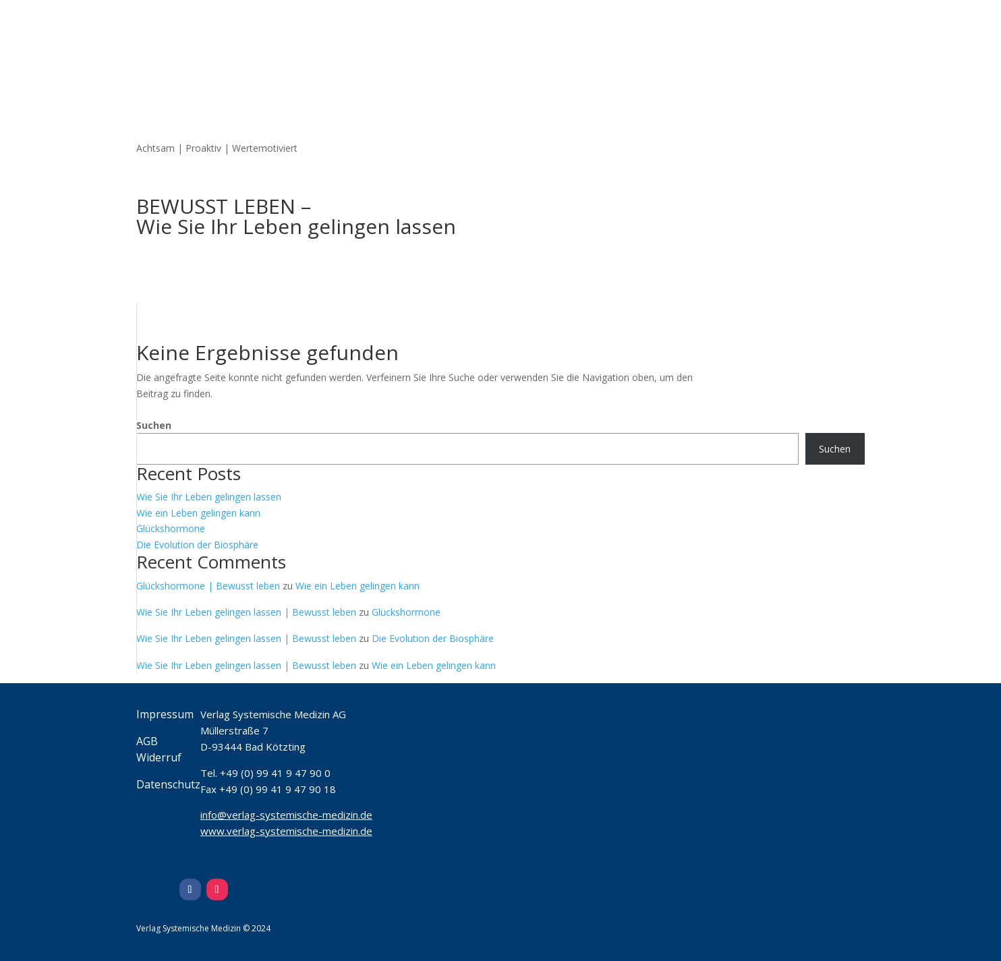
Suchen (153, 425)
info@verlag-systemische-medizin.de (286, 814)
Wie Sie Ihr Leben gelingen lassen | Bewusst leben (246, 612)
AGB (147, 741)
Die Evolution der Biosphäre (197, 544)
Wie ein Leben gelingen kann (198, 512)
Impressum (165, 714)
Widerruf (158, 757)
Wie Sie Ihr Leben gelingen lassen (208, 496)
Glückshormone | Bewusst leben (208, 585)
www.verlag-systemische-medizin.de (286, 831)
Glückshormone (170, 528)
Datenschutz (168, 784)
